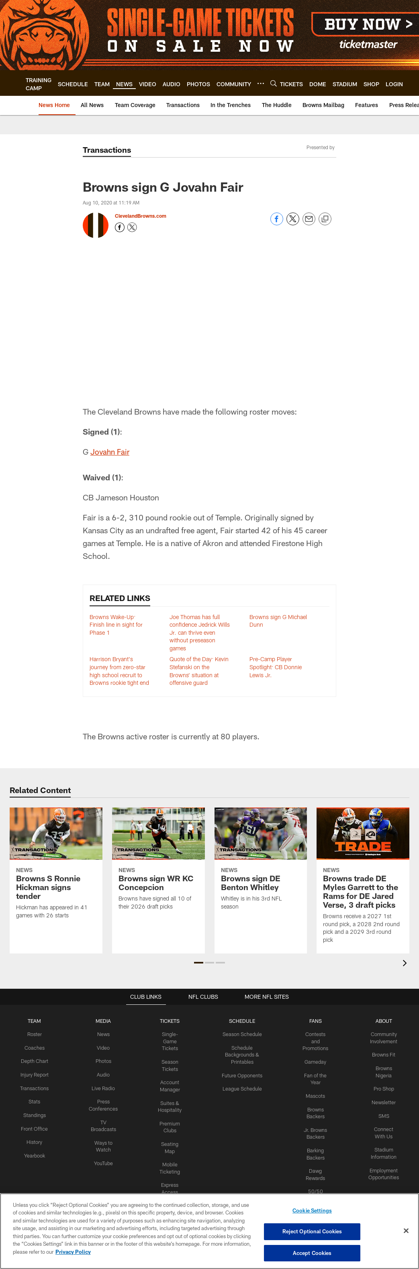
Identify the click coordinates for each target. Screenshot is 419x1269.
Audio (101, 1073)
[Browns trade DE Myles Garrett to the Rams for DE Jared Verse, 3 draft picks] (363, 880)
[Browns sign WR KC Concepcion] (158, 864)
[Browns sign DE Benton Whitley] (261, 864)
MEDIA (101, 1021)
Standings (34, 1119)
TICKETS (166, 1021)
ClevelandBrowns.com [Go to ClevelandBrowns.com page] (140, 216)
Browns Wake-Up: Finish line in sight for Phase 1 (116, 624)
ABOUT (384, 1021)
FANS (315, 1021)
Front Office (34, 1132)
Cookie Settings (312, 1211)
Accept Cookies (312, 1252)
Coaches (34, 1047)
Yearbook (34, 1159)
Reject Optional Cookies (312, 1232)
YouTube (101, 1159)
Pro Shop (384, 1086)
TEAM (34, 1021)
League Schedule (239, 1086)
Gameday (315, 1060)
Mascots (315, 1093)
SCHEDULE (240, 1021)
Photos (101, 1060)
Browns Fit (384, 1053)
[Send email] (308, 223)
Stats (33, 1106)
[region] (209, 1231)
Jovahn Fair (111, 451)
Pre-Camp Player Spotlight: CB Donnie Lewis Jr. (275, 667)
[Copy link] (325, 219)
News (101, 1033)
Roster (34, 1033)
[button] (198, 962)
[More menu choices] (261, 83)
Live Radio (101, 1086)
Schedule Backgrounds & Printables (239, 1053)
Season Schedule (239, 1033)
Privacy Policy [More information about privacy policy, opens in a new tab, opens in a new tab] (73, 1252)
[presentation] (406, 964)
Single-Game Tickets (166, 1040)
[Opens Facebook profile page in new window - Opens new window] (120, 227)
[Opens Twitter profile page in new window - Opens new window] (132, 227)
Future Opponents (239, 1074)
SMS (384, 1113)
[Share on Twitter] (292, 223)
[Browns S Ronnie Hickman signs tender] (56, 868)
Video (101, 1047)
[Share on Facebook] (276, 223)
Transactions (33, 1093)
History (33, 1146)
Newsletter (384, 1100)
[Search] (273, 83)
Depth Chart (34, 1060)
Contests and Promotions (315, 1040)
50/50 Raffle (315, 1186)
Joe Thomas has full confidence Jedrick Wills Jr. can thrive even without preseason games (200, 632)
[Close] (406, 1231)
